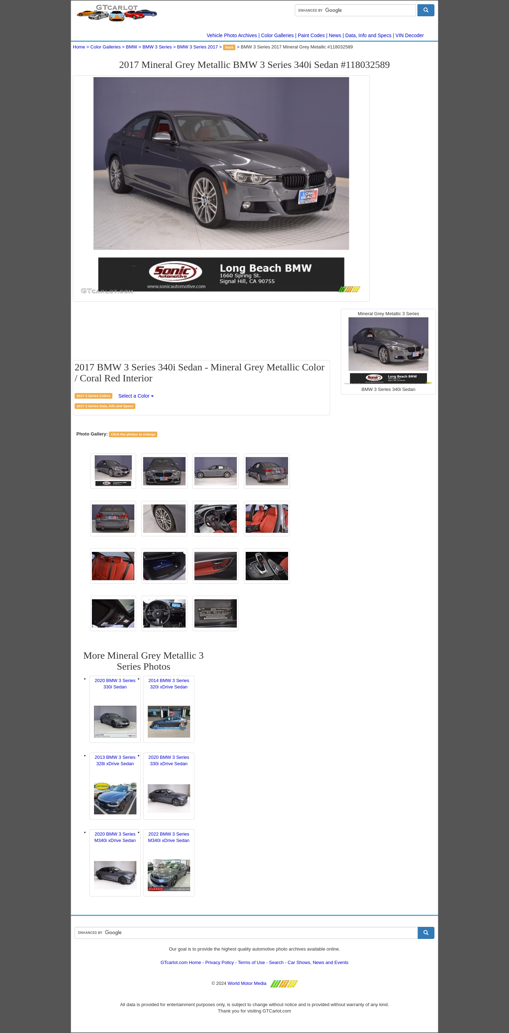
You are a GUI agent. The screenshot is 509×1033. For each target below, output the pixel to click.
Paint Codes (311, 35)
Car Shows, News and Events (318, 962)
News (335, 35)
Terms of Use (251, 962)
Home (79, 47)
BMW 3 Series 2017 (197, 47)
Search (276, 962)
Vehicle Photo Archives (232, 35)
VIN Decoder (410, 35)
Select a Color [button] (136, 396)
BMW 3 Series (157, 47)
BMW (131, 47)
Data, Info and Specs (368, 35)
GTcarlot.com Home (180, 962)
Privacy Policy (219, 962)
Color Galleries (277, 35)
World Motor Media (247, 983)
